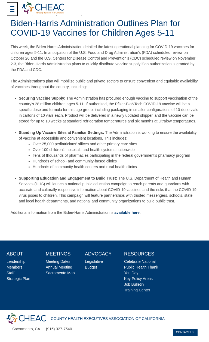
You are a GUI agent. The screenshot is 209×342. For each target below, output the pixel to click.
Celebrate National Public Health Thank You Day (141, 267)
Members (14, 267)
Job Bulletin (134, 284)
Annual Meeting (59, 267)
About (15, 254)
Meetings (58, 254)
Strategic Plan (18, 278)
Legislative (94, 261)
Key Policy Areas (138, 278)
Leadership (16, 261)
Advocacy (98, 254)
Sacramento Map (60, 273)
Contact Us (185, 332)
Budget (91, 267)
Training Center (137, 290)
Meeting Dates (58, 261)
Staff (10, 273)
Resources (139, 254)
